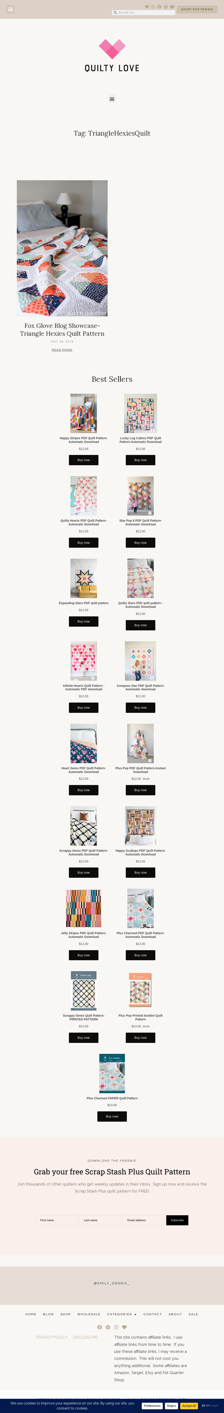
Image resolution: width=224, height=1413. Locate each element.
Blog (48, 1314)
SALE (193, 1314)
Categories (122, 1314)
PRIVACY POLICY (52, 1337)
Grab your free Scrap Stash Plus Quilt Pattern (112, 1171)
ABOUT (175, 1314)
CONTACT (153, 1314)
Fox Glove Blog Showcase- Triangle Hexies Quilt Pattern (62, 330)
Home (31, 1314)
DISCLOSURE (85, 1337)
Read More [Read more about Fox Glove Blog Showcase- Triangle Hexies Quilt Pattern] (62, 350)
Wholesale (89, 1314)
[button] (11, 9)
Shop (66, 1314)
